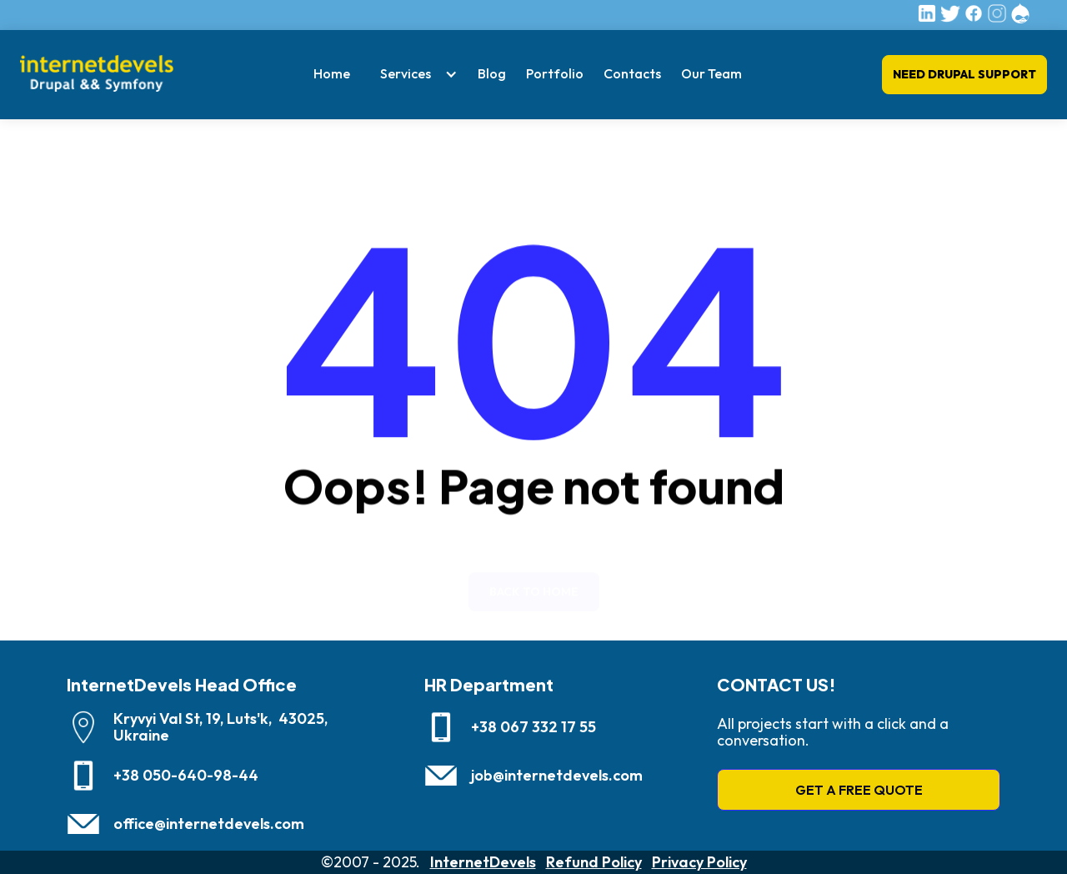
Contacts (632, 73)
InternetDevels (483, 862)
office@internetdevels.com (208, 824)
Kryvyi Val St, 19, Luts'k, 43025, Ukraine (220, 727)
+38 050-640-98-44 (185, 775)
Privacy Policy (699, 862)
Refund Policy (594, 862)
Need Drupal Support (964, 74)
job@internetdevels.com (557, 775)
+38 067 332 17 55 (533, 727)
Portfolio (555, 73)
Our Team (711, 73)
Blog (492, 73)
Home (331, 73)
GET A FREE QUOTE (859, 789)
